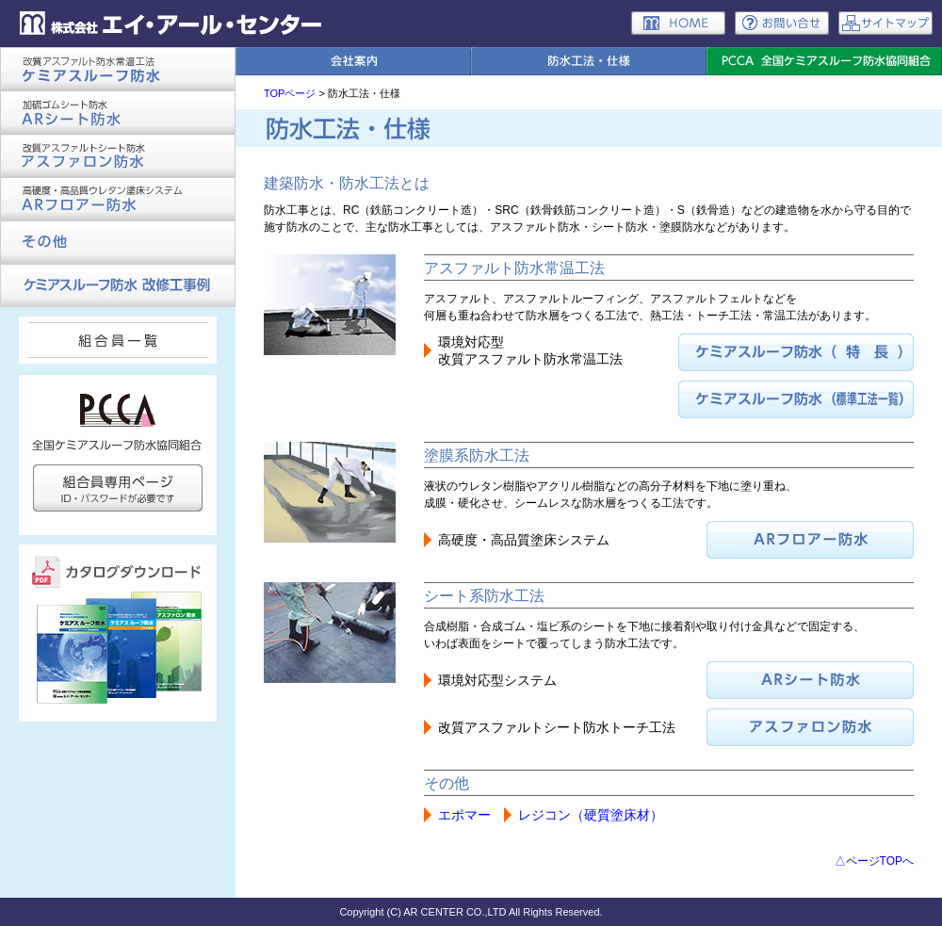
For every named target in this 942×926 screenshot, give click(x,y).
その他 (118, 242)
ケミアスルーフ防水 (118, 68)
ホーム (678, 23)
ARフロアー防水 (118, 198)
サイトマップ (885, 23)
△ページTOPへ (874, 861)
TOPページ (290, 93)
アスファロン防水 (118, 155)
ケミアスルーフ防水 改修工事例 (118, 285)
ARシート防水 (118, 112)
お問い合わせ (782, 23)
